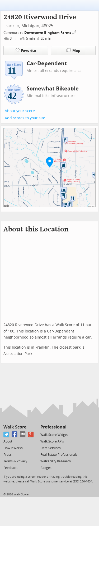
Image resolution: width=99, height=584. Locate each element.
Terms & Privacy (15, 461)
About (7, 441)
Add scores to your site (25, 118)
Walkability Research (55, 461)
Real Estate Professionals (58, 455)
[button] (50, 162)
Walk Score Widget (54, 435)
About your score (20, 111)
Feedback (10, 468)
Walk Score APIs (52, 441)
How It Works (13, 448)
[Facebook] (15, 434)
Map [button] (73, 50)
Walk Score (14, 427)
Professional (53, 427)
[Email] (23, 434)
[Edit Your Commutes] (74, 31)
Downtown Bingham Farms (48, 33)
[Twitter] (6, 434)
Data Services (50, 448)
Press (7, 455)
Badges (45, 468)
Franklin (11, 25)
